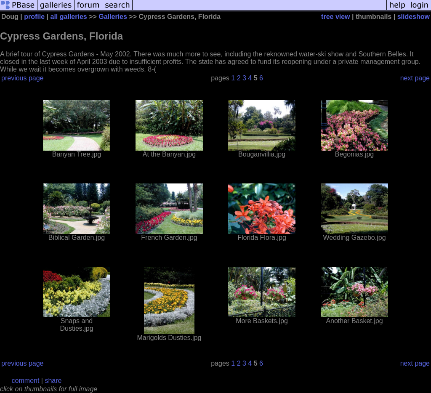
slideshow (413, 16)
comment (26, 380)
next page (415, 78)
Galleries (112, 16)
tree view (335, 16)
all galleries (69, 16)
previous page (22, 78)
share (53, 380)
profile (34, 16)
